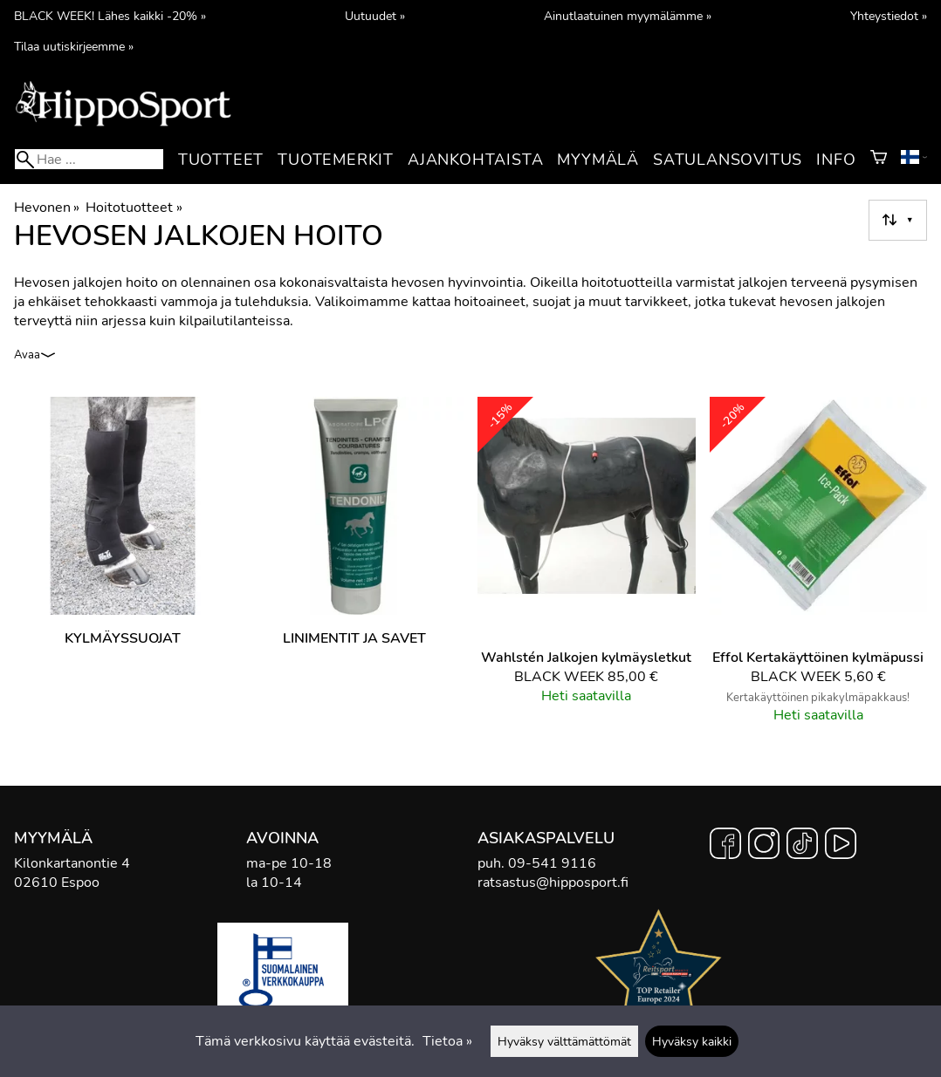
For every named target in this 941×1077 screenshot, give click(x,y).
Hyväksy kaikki (692, 1041)
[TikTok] (802, 846)
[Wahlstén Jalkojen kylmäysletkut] (586, 568)
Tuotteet (221, 159)
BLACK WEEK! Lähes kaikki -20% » (110, 15)
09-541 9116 (552, 863)
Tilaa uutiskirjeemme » (74, 46)
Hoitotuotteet (134, 207)
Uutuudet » (375, 15)
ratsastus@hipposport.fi (552, 882)
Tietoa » (447, 1041)
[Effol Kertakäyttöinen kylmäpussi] (819, 568)
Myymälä (598, 159)
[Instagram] (764, 846)
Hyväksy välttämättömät (564, 1041)
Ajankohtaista (475, 159)
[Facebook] (725, 846)
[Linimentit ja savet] (355, 568)
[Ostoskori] (878, 159)
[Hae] (89, 159)
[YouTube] (840, 846)
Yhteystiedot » (888, 15)
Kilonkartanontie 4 (72, 863)
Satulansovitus (727, 159)
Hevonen (46, 207)
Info (835, 159)
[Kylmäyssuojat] (123, 568)
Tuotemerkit (336, 159)
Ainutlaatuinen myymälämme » (627, 15)
